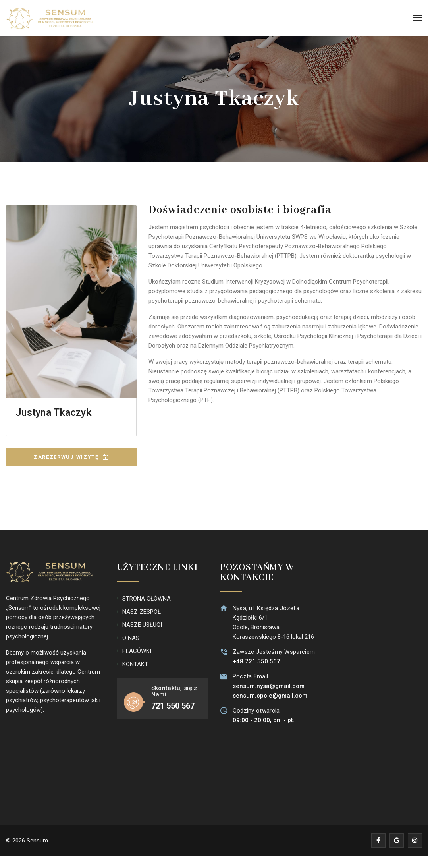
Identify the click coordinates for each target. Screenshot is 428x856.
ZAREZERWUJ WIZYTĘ (71, 457)
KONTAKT (135, 664)
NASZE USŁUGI (142, 624)
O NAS (130, 638)
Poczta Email (250, 676)
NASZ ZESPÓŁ (141, 611)
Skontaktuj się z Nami (174, 691)
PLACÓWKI (136, 651)
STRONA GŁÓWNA (146, 598)
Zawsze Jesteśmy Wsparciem (273, 651)
